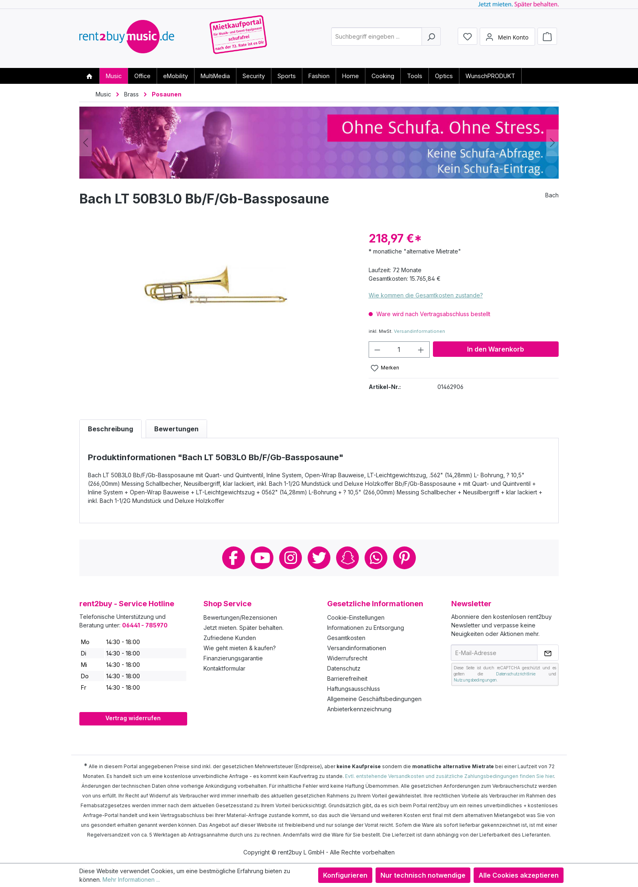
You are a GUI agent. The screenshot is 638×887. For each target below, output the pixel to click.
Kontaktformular (224, 668)
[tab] (110, 429)
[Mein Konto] (507, 38)
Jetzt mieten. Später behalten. (243, 627)
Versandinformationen (419, 331)
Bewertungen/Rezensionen (240, 617)
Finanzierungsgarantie (233, 658)
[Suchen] (431, 38)
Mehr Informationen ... (131, 879)
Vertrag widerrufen (133, 717)
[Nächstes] (552, 142)
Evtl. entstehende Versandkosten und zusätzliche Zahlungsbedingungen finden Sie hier (449, 776)
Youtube (262, 557)
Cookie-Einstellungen (356, 617)
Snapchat (347, 557)
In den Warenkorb (495, 349)
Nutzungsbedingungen (475, 679)
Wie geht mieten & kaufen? (239, 647)
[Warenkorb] (547, 37)
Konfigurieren (345, 875)
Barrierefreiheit (347, 678)
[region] (216, 317)
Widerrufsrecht (347, 658)
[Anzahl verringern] (377, 349)
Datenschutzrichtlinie (515, 673)
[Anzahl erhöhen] (421, 349)
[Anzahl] (399, 349)
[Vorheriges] (85, 142)
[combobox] (376, 38)
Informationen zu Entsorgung (365, 627)
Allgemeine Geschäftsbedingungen (374, 698)
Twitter (319, 557)
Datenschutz (344, 668)
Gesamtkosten (346, 637)
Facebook (233, 557)
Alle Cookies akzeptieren (518, 875)
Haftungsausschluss (353, 688)
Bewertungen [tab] (176, 429)
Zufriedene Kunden (229, 637)
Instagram (290, 557)
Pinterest (404, 557)
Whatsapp (376, 557)
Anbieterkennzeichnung (359, 709)
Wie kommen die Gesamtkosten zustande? (426, 295)
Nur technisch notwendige (422, 875)
